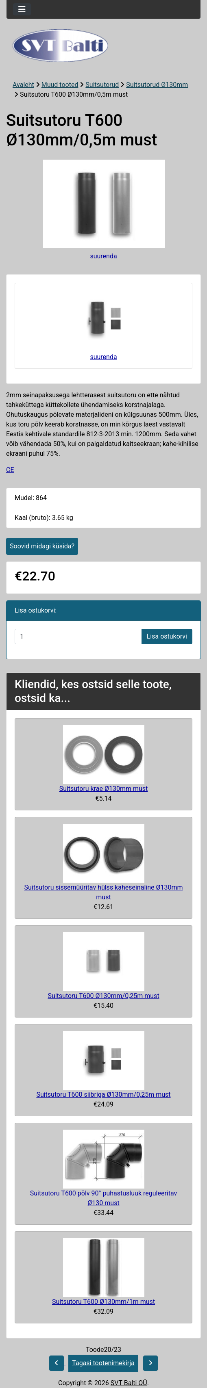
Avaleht (23, 85)
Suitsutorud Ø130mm (157, 85)
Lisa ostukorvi (167, 636)
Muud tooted (59, 85)
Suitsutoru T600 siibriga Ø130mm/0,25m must (103, 1094)
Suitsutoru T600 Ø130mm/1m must (103, 1302)
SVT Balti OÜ (129, 1383)
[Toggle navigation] (22, 9)
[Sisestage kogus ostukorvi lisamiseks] (78, 636)
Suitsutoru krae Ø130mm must (103, 789)
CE (10, 470)
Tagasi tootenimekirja (103, 1363)
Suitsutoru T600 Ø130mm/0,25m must (103, 996)
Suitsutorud (102, 85)
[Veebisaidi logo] (103, 45)
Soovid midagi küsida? (42, 546)
